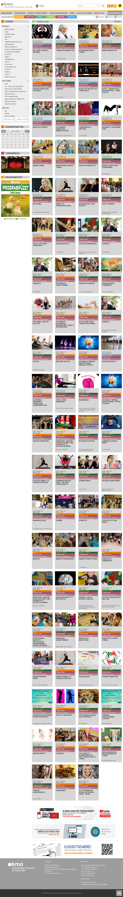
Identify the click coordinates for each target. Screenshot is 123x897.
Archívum (98, 6)
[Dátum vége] (22, 119)
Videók (118, 17)
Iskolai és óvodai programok (13, 49)
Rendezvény (19, 17)
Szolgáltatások (84, 13)
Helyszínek (6, 81)
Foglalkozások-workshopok (13, 42)
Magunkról (6, 13)
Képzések (61, 17)
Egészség (7, 37)
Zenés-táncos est (10, 77)
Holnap (7, 113)
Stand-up (7, 72)
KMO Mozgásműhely (11, 96)
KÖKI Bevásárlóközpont (51, 867)
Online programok (10, 67)
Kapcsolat (99, 13)
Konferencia (8, 64)
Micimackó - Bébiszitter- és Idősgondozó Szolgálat (60, 869)
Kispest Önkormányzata (51, 865)
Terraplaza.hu (48, 871)
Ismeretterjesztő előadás (12, 52)
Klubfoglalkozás (9, 59)
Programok (19, 13)
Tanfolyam (29, 17)
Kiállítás (7, 57)
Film (6, 39)
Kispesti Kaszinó (10, 94)
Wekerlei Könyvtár (10, 101)
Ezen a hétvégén (10, 116)
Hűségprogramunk (58, 13)
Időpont (5, 108)
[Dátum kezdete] (9, 119)
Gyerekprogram (9, 44)
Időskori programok (11, 47)
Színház (7, 74)
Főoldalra (117, 21)
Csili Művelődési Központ (52, 873)
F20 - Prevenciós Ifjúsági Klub (14, 86)
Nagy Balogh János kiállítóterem (15, 99)
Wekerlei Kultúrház (10, 104)
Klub (40, 17)
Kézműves (8, 54)
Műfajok (5, 26)
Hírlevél (100, 17)
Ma (6, 111)
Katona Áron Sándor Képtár (13, 89)
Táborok (50, 17)
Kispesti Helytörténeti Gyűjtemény (15, 91)
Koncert (7, 62)
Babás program (9, 29)
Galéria (109, 17)
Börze (6, 32)
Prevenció (71, 17)
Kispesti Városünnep (37, 13)
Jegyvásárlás (115, 13)
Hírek (72, 13)
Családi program (10, 34)
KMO (6, 84)
